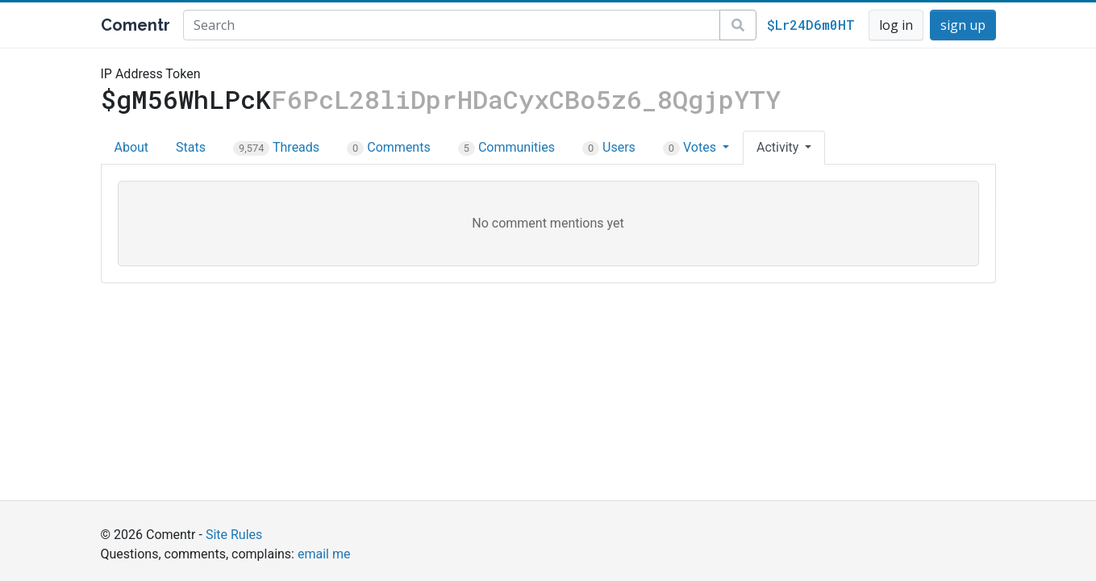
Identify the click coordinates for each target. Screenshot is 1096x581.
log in (896, 25)
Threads (276, 148)
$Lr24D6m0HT (811, 24)
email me (324, 554)
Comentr (135, 25)
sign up (963, 25)
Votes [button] (691, 148)
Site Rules (234, 534)
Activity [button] (779, 147)
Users (609, 148)
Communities (506, 148)
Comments (389, 148)
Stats (191, 147)
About (132, 147)
